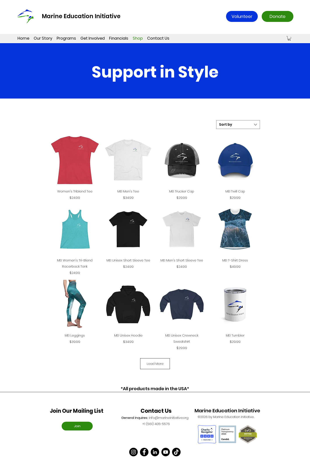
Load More (154, 363)
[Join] (77, 426)
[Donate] (277, 16)
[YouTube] (165, 452)
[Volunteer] (242, 16)
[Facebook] (144, 452)
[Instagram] (133, 452)
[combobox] (238, 124)
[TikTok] (176, 452)
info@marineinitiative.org (168, 417)
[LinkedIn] (155, 452)
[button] (289, 38)
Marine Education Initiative (81, 16)
